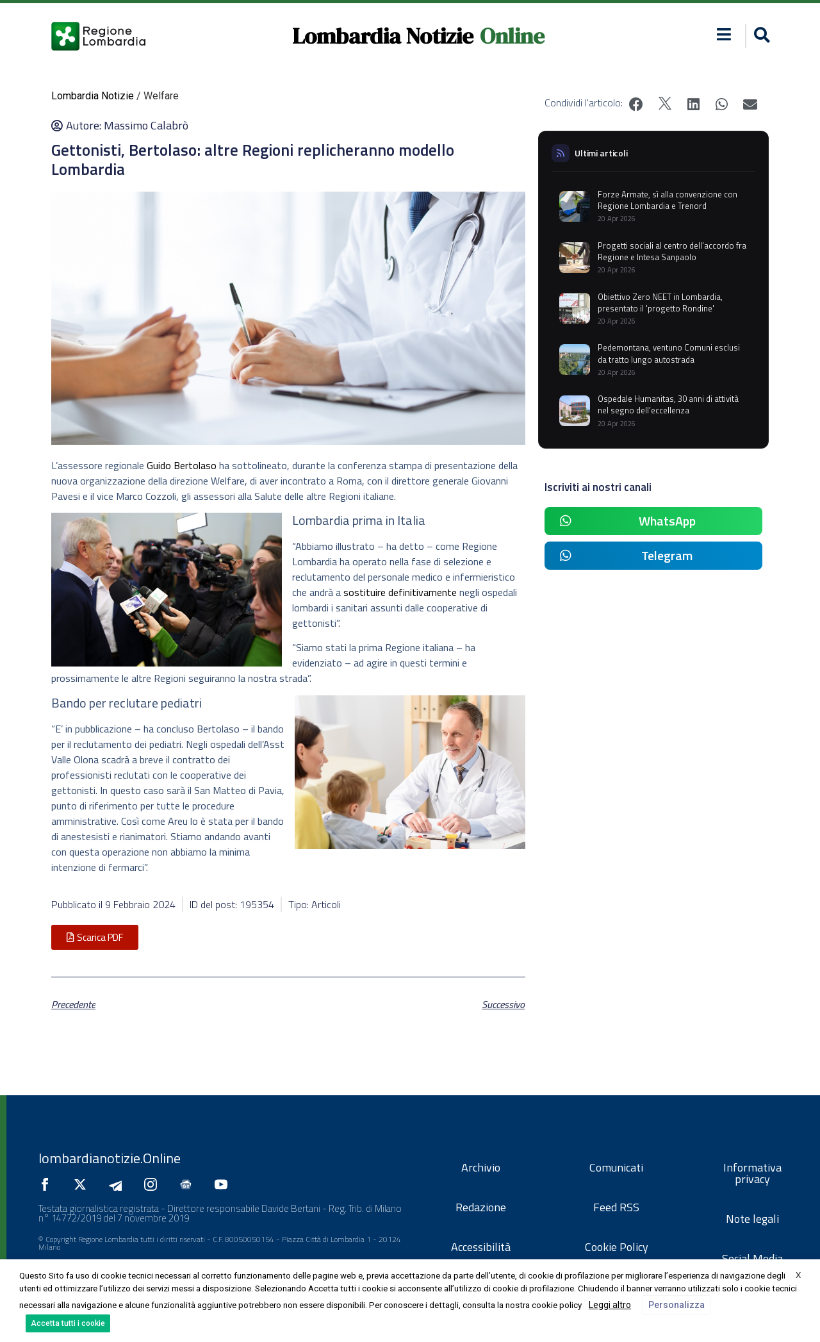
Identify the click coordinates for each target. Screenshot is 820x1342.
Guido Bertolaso (182, 465)
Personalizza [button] (676, 1305)
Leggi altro (610, 1305)
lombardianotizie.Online (109, 1158)
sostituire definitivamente (400, 592)
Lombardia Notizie (382, 36)
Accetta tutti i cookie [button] (68, 1323)
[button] (760, 36)
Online (512, 36)
